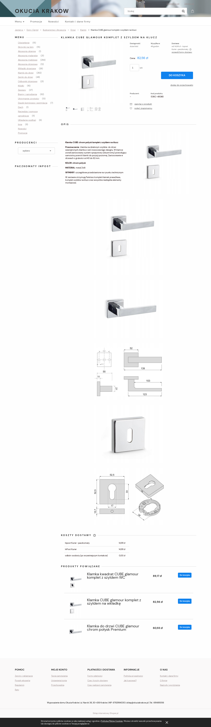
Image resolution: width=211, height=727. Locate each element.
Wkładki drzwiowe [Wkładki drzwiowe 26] (27, 68)
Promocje (22, 133)
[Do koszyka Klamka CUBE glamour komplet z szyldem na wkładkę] (184, 601)
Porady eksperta (22, 680)
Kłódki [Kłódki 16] (21, 85)
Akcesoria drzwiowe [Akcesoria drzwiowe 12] (27, 64)
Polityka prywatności (133, 676)
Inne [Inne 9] (20, 124)
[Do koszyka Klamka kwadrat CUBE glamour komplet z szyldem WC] (184, 575)
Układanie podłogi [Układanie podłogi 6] (27, 120)
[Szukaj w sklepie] (152, 11)
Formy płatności (94, 676)
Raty (17, 689)
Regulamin (19, 685)
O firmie (163, 680)
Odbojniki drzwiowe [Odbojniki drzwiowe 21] (27, 81)
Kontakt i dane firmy (169, 676)
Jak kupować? (130, 680)
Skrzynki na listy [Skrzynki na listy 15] (26, 47)
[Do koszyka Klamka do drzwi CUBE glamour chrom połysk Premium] (184, 627)
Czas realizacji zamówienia (99, 685)
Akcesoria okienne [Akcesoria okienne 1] (27, 51)
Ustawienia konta (59, 680)
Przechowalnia (57, 685)
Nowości (22, 128)
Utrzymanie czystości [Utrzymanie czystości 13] (28, 98)
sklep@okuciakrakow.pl (137, 702)
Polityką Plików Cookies (112, 721)
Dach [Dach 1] (20, 107)
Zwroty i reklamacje (24, 676)
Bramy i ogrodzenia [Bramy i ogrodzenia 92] (27, 94)
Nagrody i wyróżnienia (170, 685)
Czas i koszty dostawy (97, 680)
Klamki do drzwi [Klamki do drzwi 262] (26, 72)
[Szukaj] (183, 11)
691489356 (159, 702)
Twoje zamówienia (59, 676)
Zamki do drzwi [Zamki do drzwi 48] (25, 77)
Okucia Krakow (42, 11)
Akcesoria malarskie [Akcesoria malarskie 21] (28, 55)
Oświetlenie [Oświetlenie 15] (24, 42)
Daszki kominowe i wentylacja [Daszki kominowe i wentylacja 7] (32, 102)
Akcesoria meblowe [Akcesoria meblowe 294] (27, 59)
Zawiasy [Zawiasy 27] (22, 90)
